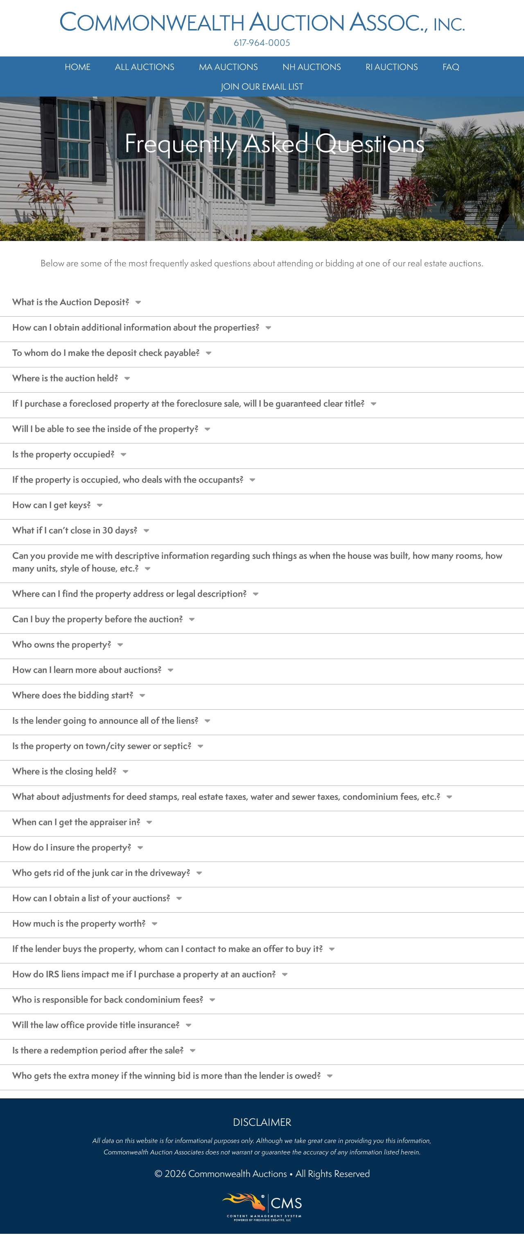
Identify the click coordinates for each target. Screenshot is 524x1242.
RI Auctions (392, 66)
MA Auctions (228, 66)
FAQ (451, 66)
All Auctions (144, 66)
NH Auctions (311, 66)
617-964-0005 (262, 42)
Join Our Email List (262, 86)
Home (77, 66)
